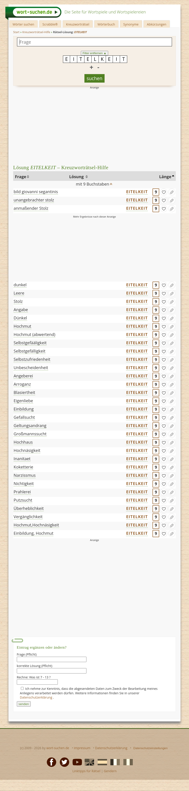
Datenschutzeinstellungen (150, 748)
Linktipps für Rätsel (86, 771)
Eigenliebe (23, 400)
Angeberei (23, 375)
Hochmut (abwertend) (34, 334)
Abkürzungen (156, 24)
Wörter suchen (23, 24)
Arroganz (22, 384)
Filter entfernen (95, 53)
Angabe (21, 309)
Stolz (18, 301)
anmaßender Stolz (31, 208)
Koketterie (23, 467)
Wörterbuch (106, 24)
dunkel (20, 284)
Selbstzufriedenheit (32, 359)
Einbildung (24, 409)
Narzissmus (25, 475)
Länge (165, 176)
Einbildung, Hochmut (34, 533)
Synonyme (131, 24)
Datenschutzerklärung (36, 697)
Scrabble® (50, 24)
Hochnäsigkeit (27, 450)
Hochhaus (23, 442)
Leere (19, 293)
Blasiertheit (24, 392)
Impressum (82, 748)
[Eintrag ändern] (171, 192)
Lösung (77, 176)
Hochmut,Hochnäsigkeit (36, 525)
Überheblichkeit (29, 508)
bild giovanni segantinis (36, 191)
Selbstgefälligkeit (29, 351)
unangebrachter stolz (34, 200)
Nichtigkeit (24, 483)
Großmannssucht (30, 433)
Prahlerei (22, 491)
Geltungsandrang (30, 425)
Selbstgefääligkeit (30, 342)
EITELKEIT (137, 191)
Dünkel (20, 318)
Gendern (110, 771)
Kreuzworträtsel (77, 24)
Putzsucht (23, 500)
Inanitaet (22, 458)
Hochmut (22, 326)
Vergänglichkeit (28, 516)
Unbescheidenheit (31, 367)
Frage (20, 176)
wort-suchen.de (57, 748)
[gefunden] (163, 192)
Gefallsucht (24, 417)
